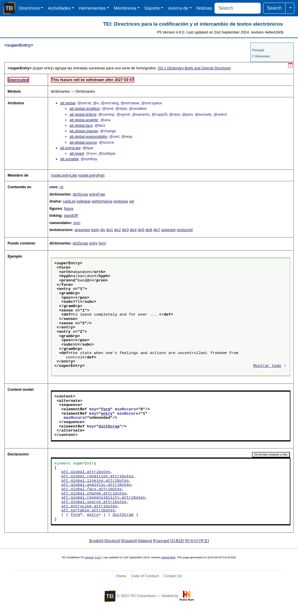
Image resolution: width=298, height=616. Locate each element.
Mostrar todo (267, 366)
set (131, 201)
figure (68, 208)
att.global (67, 103)
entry (93, 243)
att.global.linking (83, 114)
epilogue (84, 201)
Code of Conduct (145, 576)
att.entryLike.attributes (89, 506)
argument (82, 230)
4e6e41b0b (168, 557)
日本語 (177, 540)
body (95, 230)
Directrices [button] (29, 8)
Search (274, 8)
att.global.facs (81, 125)
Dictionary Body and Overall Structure (194, 68)
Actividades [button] (59, 8)
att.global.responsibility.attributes (103, 497)
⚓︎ (285, 366)
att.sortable (69, 159)
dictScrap (80, 194)
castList (69, 201)
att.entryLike (70, 148)
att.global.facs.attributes (91, 489)
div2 (117, 230)
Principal (258, 50)
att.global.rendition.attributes (97, 476)
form (102, 243)
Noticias (204, 8)
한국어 (191, 540)
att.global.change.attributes (94, 493)
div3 (125, 230)
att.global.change (84, 131)
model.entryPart (91, 175)
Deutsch (112, 540)
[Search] (237, 8)
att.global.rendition (85, 108)
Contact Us (172, 576)
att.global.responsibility (88, 136)
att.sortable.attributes (88, 510)
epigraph (168, 230)
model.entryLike (64, 175)
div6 (149, 230)
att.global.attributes (85, 472)
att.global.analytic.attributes (96, 484)
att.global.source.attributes (94, 502)
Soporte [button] (152, 8)
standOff (71, 215)
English (96, 540)
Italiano (145, 540)
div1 (109, 230)
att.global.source (83, 142)
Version (89, 557)
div (102, 230)
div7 (156, 230)
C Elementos (261, 56)
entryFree (97, 194)
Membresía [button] (125, 8)
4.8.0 (98, 557)
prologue (120, 201)
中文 (204, 540)
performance (102, 201)
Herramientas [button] (92, 8)
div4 (133, 230)
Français (161, 540)
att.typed (77, 153)
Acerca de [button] (178, 8)
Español (129, 540)
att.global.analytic (84, 120)
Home (121, 576)
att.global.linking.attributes (95, 480)
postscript (185, 230)
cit (61, 187)
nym (76, 223)
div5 (141, 230)
